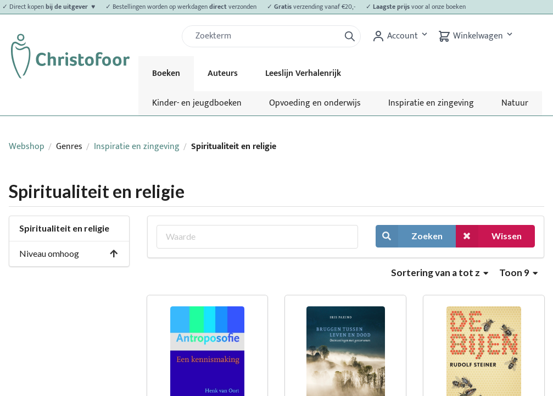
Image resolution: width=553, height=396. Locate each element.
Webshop (26, 146)
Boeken (166, 73)
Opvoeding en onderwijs (315, 103)
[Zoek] (265, 36)
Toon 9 (518, 272)
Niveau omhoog (69, 253)
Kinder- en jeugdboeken (197, 103)
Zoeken (409, 236)
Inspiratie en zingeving (431, 103)
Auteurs (223, 73)
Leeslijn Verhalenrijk (303, 73)
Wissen (489, 236)
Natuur (514, 103)
